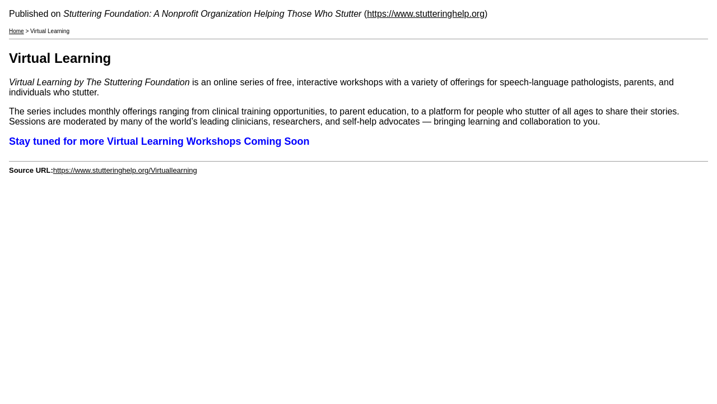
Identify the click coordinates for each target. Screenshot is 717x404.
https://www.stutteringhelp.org (426, 14)
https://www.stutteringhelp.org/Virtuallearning (125, 170)
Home (16, 31)
